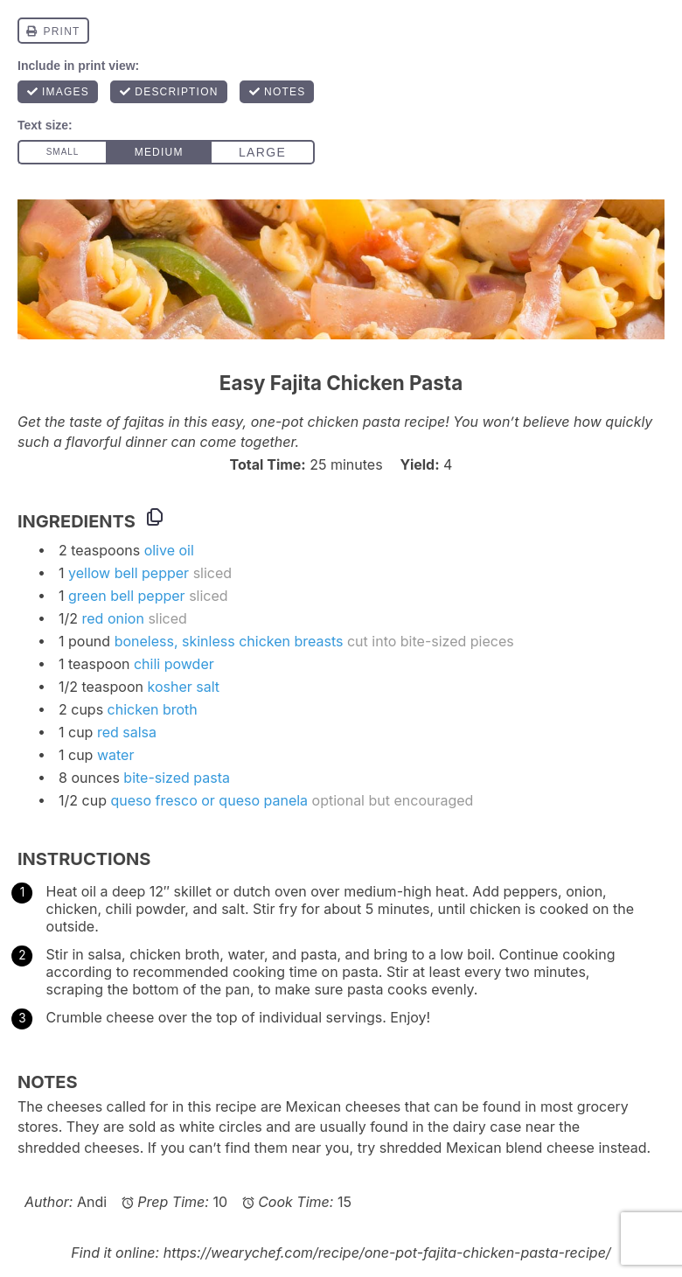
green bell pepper (126, 595)
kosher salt (183, 686)
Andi (92, 1202)
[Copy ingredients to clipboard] (154, 516)
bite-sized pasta (176, 777)
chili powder (174, 664)
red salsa (127, 732)
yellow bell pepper (128, 573)
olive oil (169, 550)
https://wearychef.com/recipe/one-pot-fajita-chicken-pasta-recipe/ (387, 1252)
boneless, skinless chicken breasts (229, 641)
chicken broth (153, 709)
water (116, 755)
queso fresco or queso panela (209, 800)
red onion (113, 618)
